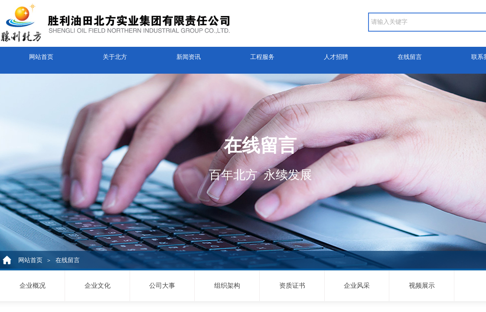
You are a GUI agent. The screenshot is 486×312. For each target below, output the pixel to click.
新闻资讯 (188, 55)
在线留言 (410, 55)
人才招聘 (336, 55)
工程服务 (262, 55)
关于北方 (115, 55)
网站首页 (41, 55)
